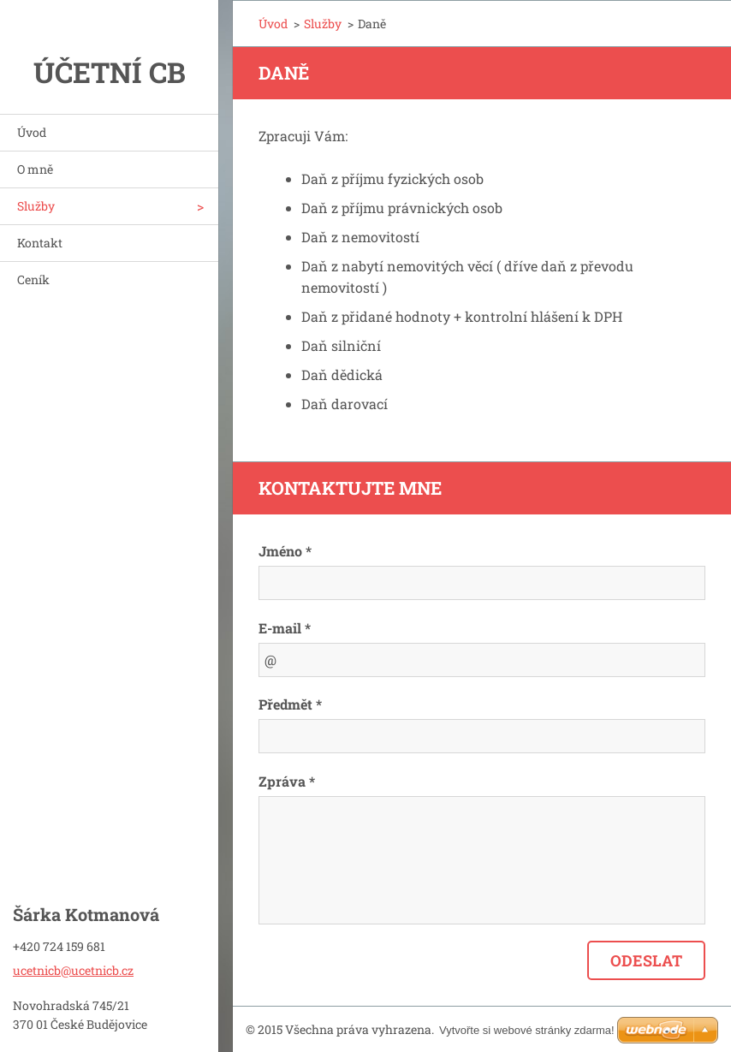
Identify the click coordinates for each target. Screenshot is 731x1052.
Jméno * (285, 551)
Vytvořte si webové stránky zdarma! (527, 1030)
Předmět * (290, 704)
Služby (36, 206)
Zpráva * (287, 781)
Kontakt (39, 243)
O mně (35, 169)
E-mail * (285, 628)
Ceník (33, 279)
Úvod (31, 132)
